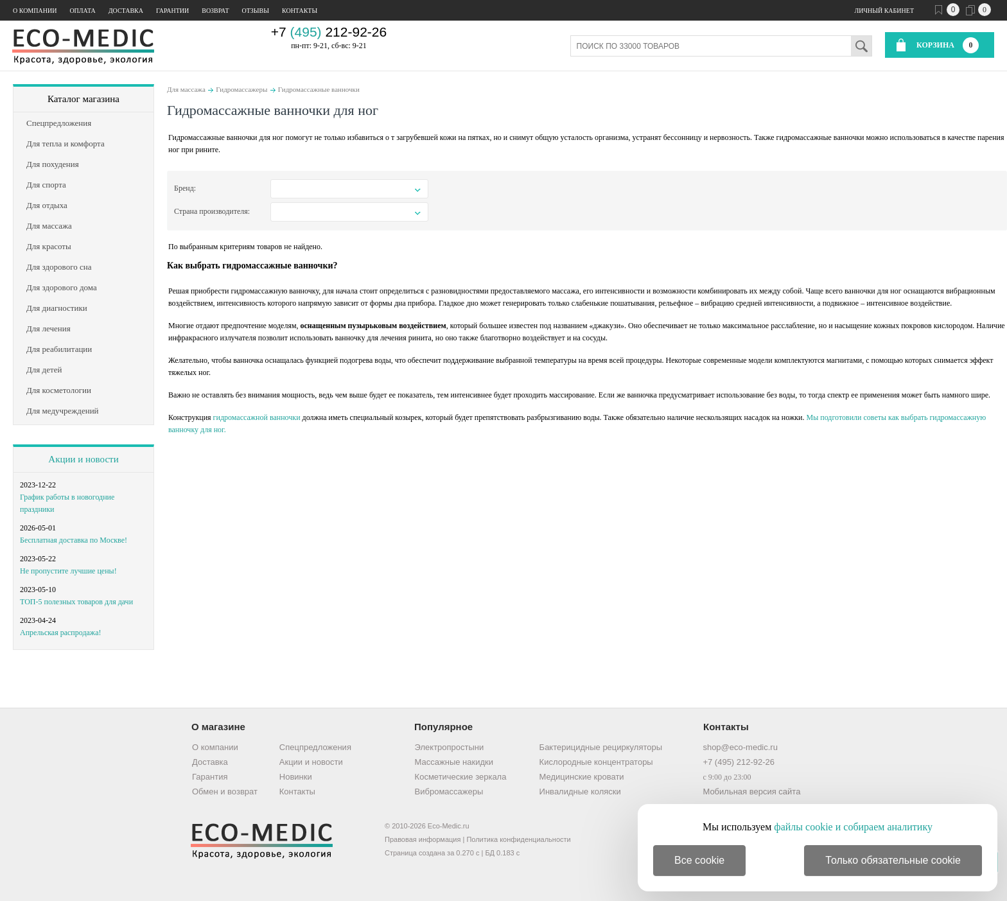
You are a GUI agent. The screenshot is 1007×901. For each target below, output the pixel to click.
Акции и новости (83, 459)
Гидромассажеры (241, 89)
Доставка (126, 10)
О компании (35, 10)
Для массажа (186, 89)
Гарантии (172, 10)
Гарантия (209, 777)
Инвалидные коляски (580, 791)
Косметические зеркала (461, 777)
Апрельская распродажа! (60, 632)
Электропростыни (449, 747)
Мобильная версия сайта (751, 791)
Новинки (295, 777)
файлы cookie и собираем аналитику (853, 826)
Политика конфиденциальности (518, 839)
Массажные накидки (454, 762)
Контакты (299, 10)
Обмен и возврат (225, 791)
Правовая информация (422, 839)
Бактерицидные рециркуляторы (600, 747)
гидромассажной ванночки (257, 417)
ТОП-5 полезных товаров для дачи (76, 601)
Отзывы (255, 10)
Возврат (215, 10)
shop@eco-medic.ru (740, 747)
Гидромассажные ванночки (319, 89)
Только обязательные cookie (893, 860)
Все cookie (699, 860)
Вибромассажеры (449, 791)
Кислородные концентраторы (596, 762)
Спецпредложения (315, 747)
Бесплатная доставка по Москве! (73, 540)
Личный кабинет (884, 10)
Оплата (82, 10)
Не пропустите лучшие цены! (68, 570)
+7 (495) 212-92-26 (739, 762)
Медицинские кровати (581, 777)
